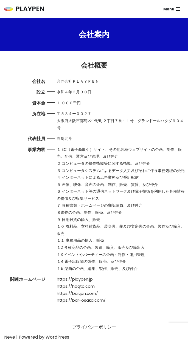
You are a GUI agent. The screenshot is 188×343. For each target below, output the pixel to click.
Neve (9, 337)
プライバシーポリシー (94, 327)
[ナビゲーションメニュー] (171, 9)
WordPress (57, 337)
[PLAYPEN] (24, 9)
